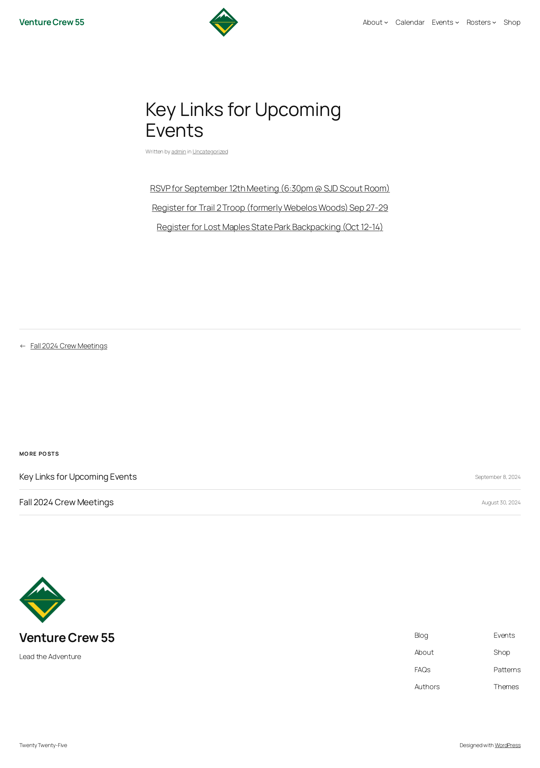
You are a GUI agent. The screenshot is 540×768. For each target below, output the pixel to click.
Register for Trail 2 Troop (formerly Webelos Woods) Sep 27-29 (270, 207)
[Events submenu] (457, 22)
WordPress (508, 745)
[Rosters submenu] (494, 22)
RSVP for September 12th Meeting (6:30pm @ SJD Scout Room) (270, 188)
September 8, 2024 (498, 476)
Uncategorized (210, 151)
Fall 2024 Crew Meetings (68, 345)
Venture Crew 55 (52, 22)
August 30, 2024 (501, 502)
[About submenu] (386, 22)
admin (178, 151)
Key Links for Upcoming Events (78, 477)
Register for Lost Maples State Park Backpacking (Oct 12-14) (270, 227)
